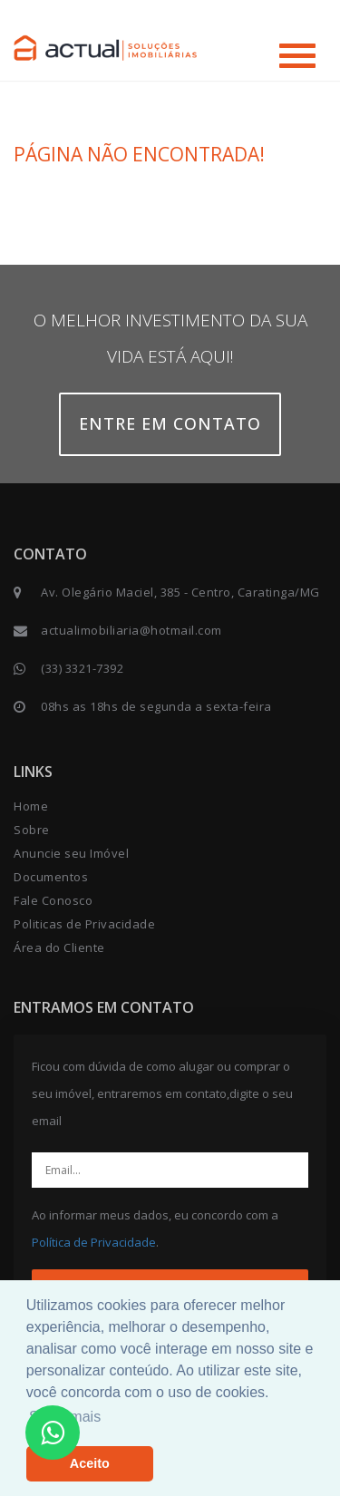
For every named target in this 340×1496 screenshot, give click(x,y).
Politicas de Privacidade (84, 924)
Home (31, 806)
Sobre (32, 829)
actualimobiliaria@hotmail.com (131, 630)
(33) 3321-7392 (82, 668)
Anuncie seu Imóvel (71, 853)
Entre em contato (170, 423)
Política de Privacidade (94, 1242)
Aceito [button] (90, 1463)
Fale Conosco (53, 900)
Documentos (51, 877)
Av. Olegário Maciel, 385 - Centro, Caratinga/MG (180, 592)
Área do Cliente (59, 947)
